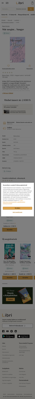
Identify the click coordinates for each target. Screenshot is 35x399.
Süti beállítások (17, 212)
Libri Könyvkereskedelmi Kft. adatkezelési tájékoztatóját (14, 202)
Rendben (17, 208)
